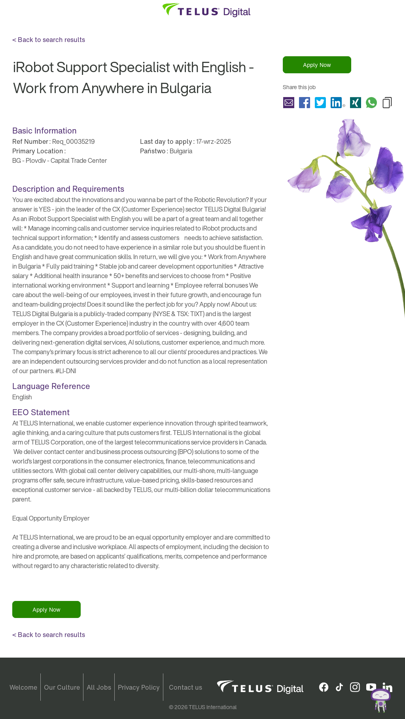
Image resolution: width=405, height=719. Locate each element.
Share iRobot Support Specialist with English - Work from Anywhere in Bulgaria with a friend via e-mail (288, 102)
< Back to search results (48, 39)
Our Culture (62, 687)
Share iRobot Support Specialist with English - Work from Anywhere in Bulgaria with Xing (355, 102)
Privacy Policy (139, 687)
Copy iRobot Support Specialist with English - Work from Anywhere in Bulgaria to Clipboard (387, 102)
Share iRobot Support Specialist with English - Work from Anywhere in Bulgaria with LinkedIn (338, 102)
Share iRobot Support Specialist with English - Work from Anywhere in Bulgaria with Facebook (304, 102)
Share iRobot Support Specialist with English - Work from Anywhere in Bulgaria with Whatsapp (371, 102)
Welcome (23, 687)
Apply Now (317, 65)
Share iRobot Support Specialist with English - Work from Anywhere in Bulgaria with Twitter (320, 102)
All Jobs (99, 687)
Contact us (185, 687)
